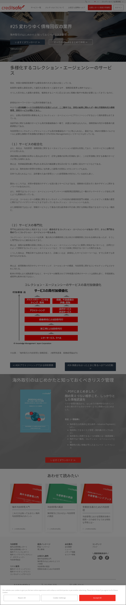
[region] (63, 595)
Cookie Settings (59, 598)
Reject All (22, 598)
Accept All (97, 598)
